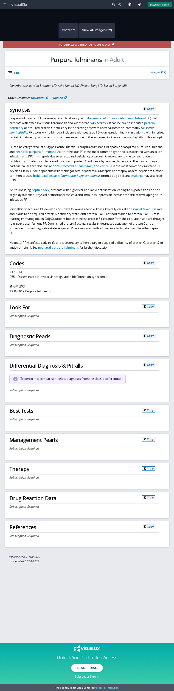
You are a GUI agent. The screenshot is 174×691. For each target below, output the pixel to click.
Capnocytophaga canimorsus (80, 176)
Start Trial (87, 668)
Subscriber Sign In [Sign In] (159, 4)
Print (13, 73)
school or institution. (107, 687)
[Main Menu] (4, 4)
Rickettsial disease (46, 176)
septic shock (40, 190)
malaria (137, 176)
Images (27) (158, 72)
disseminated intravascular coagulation (115, 118)
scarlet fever (141, 209)
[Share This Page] (120, 4)
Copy (150, 108)
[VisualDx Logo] (20, 4)
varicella (106, 166)
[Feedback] (140, 4)
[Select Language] (131, 4)
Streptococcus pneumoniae (74, 166)
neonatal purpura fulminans (35, 152)
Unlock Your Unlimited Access (87, 658)
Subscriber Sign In (87, 676)
